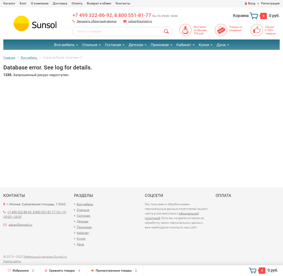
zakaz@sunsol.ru (140, 21)
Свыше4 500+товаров (270, 30)
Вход (250, 3)
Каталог (9, 3)
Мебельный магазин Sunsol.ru (45, 256)
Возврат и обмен (99, 3)
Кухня (204, 45)
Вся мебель (64, 45)
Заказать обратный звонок (97, 21)
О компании (39, 3)
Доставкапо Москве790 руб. (200, 30)
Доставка (60, 3)
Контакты (123, 3)
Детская (136, 45)
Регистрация (270, 3)
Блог (23, 3)
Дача (221, 45)
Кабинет (183, 45)
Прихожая (160, 45)
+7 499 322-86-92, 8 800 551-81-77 (125, 15)
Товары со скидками (235, 28)
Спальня (89, 45)
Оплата (77, 3)
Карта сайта (12, 261)
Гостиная (113, 45)
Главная (9, 57)
